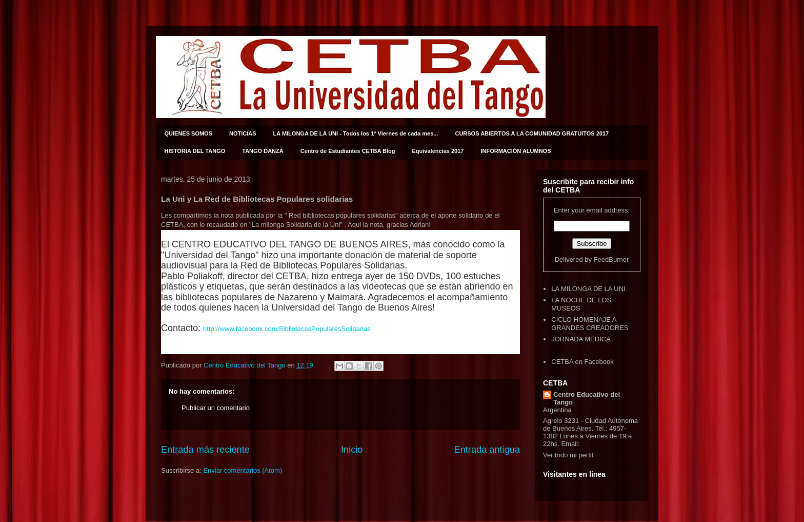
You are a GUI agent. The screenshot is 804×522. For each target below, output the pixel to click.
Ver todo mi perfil (568, 455)
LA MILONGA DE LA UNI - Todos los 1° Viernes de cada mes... (355, 133)
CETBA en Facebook (582, 361)
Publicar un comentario (216, 408)
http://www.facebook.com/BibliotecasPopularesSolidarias (287, 329)
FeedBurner (611, 259)
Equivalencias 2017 (438, 151)
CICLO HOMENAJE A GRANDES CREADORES (589, 324)
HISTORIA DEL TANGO (195, 151)
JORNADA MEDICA (581, 339)
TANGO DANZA (262, 151)
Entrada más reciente (205, 449)
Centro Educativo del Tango (586, 398)
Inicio (352, 449)
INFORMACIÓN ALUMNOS (515, 151)
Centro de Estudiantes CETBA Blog (347, 151)
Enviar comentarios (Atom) (242, 470)
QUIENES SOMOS (189, 133)
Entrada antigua (487, 449)
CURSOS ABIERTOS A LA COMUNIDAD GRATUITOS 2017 (532, 133)
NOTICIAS (242, 133)
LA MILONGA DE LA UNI (588, 289)
